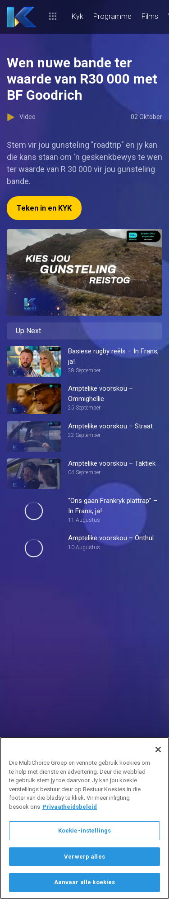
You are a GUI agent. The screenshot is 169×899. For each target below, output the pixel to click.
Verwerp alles (84, 856)
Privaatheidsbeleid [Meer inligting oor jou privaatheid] (69, 806)
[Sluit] (158, 749)
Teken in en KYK (44, 208)
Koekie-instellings (84, 830)
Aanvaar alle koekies (84, 882)
